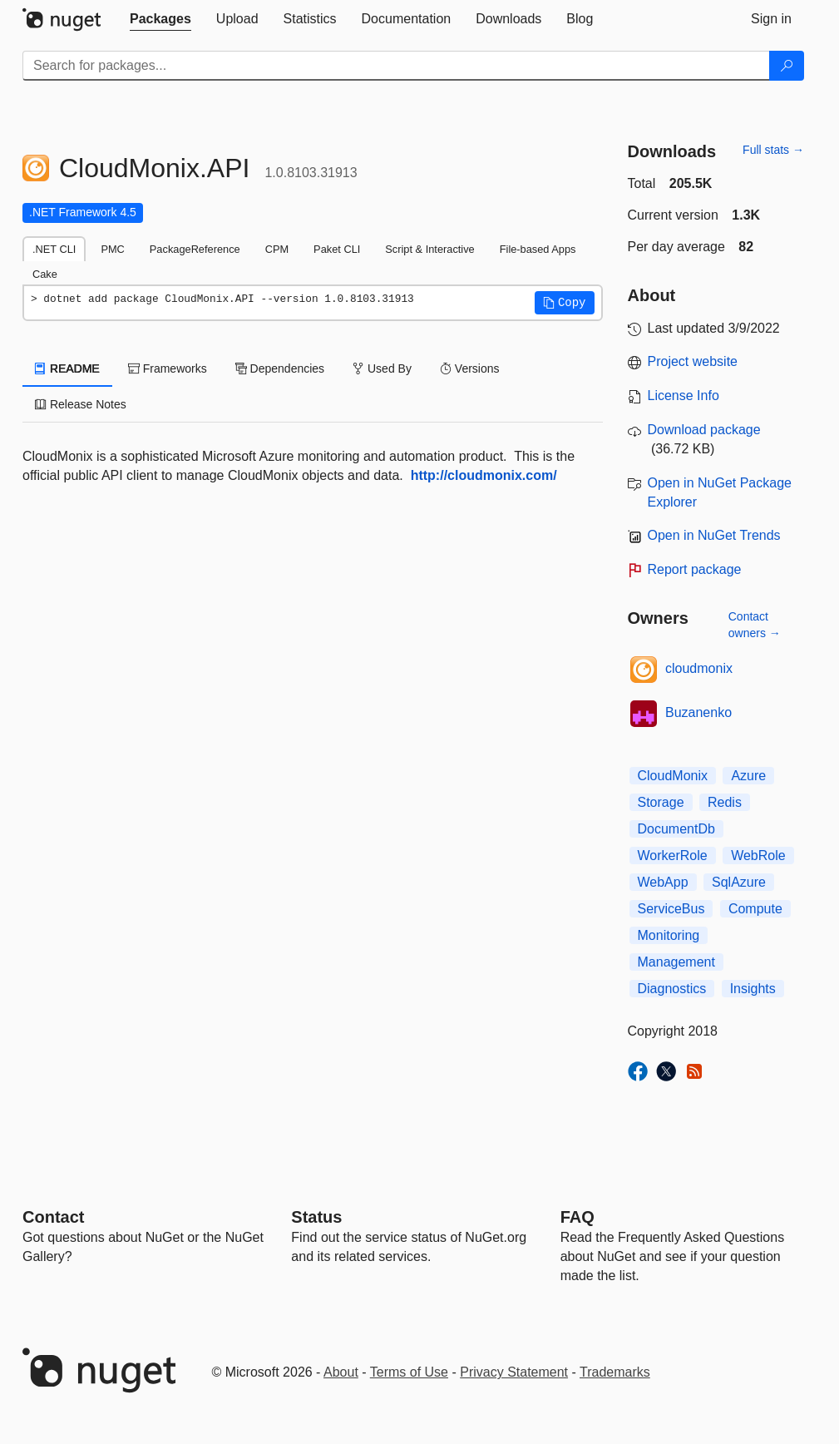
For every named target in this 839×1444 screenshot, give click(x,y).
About (340, 1372)
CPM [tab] (277, 249)
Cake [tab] (44, 274)
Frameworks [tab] (167, 368)
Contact (53, 1217)
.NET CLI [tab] (54, 249)
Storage (661, 802)
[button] (565, 302)
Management (676, 962)
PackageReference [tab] (195, 249)
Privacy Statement (514, 1372)
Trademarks (615, 1372)
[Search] (786, 66)
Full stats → (773, 149)
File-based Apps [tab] (538, 249)
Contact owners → (754, 625)
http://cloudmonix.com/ (484, 475)
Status (316, 1217)
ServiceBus (671, 909)
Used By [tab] (382, 368)
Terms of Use (409, 1372)
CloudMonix (673, 776)
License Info (683, 395)
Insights (753, 989)
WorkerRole (673, 855)
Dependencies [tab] (279, 368)
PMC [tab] (112, 249)
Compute (755, 909)
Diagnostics (672, 989)
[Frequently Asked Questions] (577, 1217)
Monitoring (669, 935)
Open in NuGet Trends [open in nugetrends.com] (714, 535)
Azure (748, 776)
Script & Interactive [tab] (429, 249)
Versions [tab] (470, 368)
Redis (725, 802)
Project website (693, 361)
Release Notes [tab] (80, 404)
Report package (695, 569)
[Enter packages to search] (396, 66)
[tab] (160, 19)
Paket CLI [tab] (336, 249)
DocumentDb (676, 829)
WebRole (758, 855)
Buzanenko (698, 712)
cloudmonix (699, 668)
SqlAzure (739, 882)
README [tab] (67, 368)
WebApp (663, 882)
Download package (704, 430)
